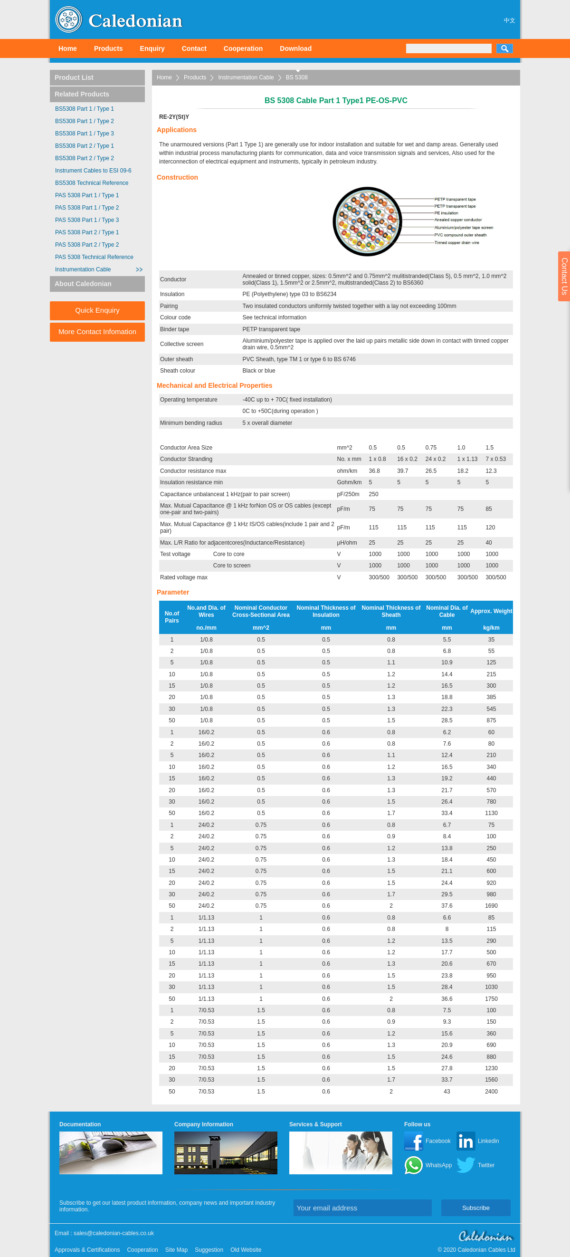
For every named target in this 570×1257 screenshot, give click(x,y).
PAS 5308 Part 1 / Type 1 (87, 195)
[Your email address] (363, 1207)
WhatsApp (439, 1165)
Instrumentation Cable (246, 77)
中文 (509, 20)
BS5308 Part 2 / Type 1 (84, 146)
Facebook (438, 1141)
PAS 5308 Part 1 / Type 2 (87, 207)
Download (296, 48)
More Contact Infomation (97, 331)
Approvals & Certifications (87, 1250)
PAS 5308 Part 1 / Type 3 (87, 220)
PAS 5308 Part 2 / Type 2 (87, 244)
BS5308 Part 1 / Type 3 (84, 133)
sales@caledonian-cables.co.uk (114, 1233)
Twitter (486, 1165)
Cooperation (243, 48)
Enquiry (152, 48)
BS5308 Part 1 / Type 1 (84, 109)
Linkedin (488, 1141)
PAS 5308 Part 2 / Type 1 (87, 232)
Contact (194, 48)
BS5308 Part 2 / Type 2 (84, 158)
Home (67, 48)
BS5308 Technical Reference (92, 183)
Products (108, 48)
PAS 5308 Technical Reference (94, 257)
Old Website (245, 1250)
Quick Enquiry (97, 310)
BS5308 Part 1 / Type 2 (84, 121)
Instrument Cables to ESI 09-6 (93, 170)
